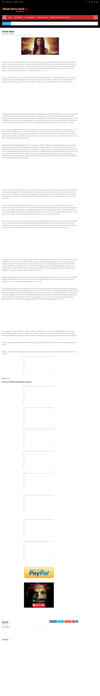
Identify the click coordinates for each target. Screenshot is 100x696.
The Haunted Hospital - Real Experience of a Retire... (87, 195)
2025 (79, 171)
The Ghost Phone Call (85, 250)
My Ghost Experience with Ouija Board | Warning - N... (88, 266)
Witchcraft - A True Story (86, 192)
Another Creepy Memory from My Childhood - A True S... (88, 233)
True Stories (18, 17)
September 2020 (84, 296)
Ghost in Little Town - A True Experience (87, 279)
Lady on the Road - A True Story (87, 290)
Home (9, 17)
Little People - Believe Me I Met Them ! (88, 237)
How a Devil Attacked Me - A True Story (87, 224)
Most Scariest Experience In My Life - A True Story (88, 262)
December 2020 (84, 187)
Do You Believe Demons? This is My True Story (88, 283)
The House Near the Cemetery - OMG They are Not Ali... (88, 212)
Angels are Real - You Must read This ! (88, 208)
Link (8, 391)
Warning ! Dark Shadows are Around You (87, 258)
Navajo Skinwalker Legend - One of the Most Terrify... (88, 216)
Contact (21, 2)
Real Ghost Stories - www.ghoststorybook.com (84, 60)
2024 (79, 174)
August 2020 (83, 299)
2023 (79, 177)
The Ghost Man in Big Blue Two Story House (88, 204)
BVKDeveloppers (11, 693)
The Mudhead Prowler (85, 244)
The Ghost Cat (83, 247)
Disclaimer (16, 2)
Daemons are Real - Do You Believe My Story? (87, 274)
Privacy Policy (9, 2)
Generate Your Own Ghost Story (60, 17)
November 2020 (84, 190)
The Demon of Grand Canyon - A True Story (88, 220)
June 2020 (82, 304)
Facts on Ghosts (30, 17)
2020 (79, 185)
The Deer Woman (84, 252)
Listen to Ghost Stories (86, 286)
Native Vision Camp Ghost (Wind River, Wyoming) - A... (88, 228)
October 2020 (83, 294)
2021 (79, 182)
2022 (79, 179)
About (3, 2)
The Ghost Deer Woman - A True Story (88, 199)
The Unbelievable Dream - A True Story (87, 270)
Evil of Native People (85, 255)
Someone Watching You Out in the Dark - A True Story (88, 241)
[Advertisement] (37, 101)
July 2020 (82, 302)
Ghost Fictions (42, 17)
